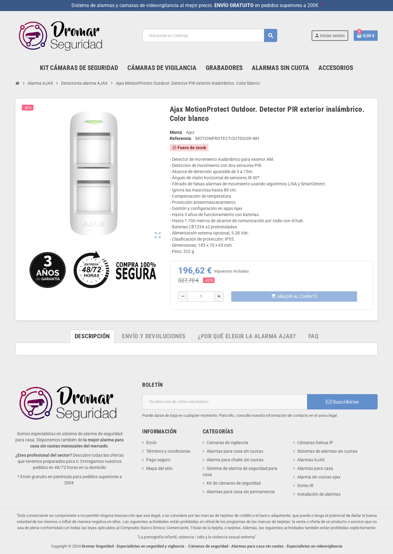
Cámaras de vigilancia (227, 442)
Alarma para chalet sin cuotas (235, 459)
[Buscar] (209, 35)
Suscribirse (342, 402)
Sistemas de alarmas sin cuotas (327, 451)
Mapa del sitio (159, 468)
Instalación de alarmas (318, 494)
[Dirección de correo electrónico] (224, 401)
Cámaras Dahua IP (315, 442)
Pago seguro (158, 459)
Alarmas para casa (315, 468)
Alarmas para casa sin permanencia (241, 491)
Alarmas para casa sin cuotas (235, 451)
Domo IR (305, 485)
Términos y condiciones (168, 451)
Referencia (180, 138)
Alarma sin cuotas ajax (318, 477)
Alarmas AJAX (311, 459)
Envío (151, 442)
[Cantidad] (201, 296)
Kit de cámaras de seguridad (234, 483)
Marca (176, 132)
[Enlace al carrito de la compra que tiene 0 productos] (366, 35)
